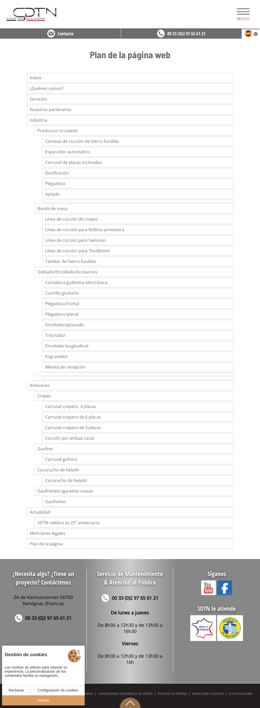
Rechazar (16, 690)
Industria (38, 120)
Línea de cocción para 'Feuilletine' (78, 251)
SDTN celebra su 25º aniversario (68, 523)
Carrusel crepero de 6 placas (73, 417)
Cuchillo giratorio (62, 293)
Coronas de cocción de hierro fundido (82, 141)
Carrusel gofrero (61, 459)
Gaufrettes (55, 501)
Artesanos (40, 385)
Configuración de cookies (57, 690)
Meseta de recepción (65, 367)
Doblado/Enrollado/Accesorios (67, 272)
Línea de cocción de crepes (71, 219)
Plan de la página (46, 544)
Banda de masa (52, 208)
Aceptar (43, 700)
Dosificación (57, 173)
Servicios (38, 99)
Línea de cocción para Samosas (75, 240)
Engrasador (56, 356)
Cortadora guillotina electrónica (76, 282)
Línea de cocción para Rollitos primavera (84, 229)
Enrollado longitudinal (66, 346)
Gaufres (45, 449)
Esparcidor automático (67, 152)
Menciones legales (47, 533)
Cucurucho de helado (58, 470)
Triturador (55, 335)
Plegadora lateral (61, 314)
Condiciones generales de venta (125, 694)
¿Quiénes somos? (47, 88)
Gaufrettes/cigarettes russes (65, 491)
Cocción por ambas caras (69, 438)
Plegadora (55, 183)
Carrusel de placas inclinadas (73, 162)
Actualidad (40, 512)
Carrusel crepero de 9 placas (73, 427)
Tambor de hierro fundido (70, 261)
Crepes (44, 396)
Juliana (246, 694)
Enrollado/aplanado (64, 325)
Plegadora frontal (62, 303)
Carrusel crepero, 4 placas (70, 406)
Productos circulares (57, 131)
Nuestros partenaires (51, 109)
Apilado (52, 194)
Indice (35, 78)
